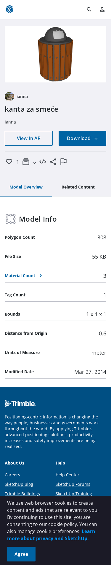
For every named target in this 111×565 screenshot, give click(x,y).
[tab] (26, 187)
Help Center (67, 475)
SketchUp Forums (73, 484)
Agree (21, 554)
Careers (12, 475)
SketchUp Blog (19, 484)
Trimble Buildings (22, 493)
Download (82, 138)
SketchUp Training (74, 493)
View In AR (29, 138)
